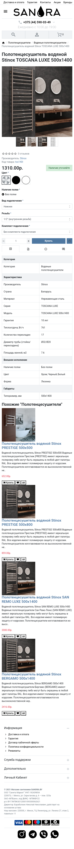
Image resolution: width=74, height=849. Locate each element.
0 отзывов (23, 153)
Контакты (45, 2)
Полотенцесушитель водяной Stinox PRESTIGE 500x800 (31, 522)
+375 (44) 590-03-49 (37, 22)
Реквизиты (14, 750)
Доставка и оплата (14, 2)
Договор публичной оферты (23, 742)
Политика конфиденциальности (26, 746)
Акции (57, 2)
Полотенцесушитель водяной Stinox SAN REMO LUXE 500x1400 (35, 599)
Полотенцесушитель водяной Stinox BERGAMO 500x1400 (31, 676)
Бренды (68, 2)
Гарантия (32, 2)
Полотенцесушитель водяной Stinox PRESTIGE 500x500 (31, 446)
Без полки (11, 194)
